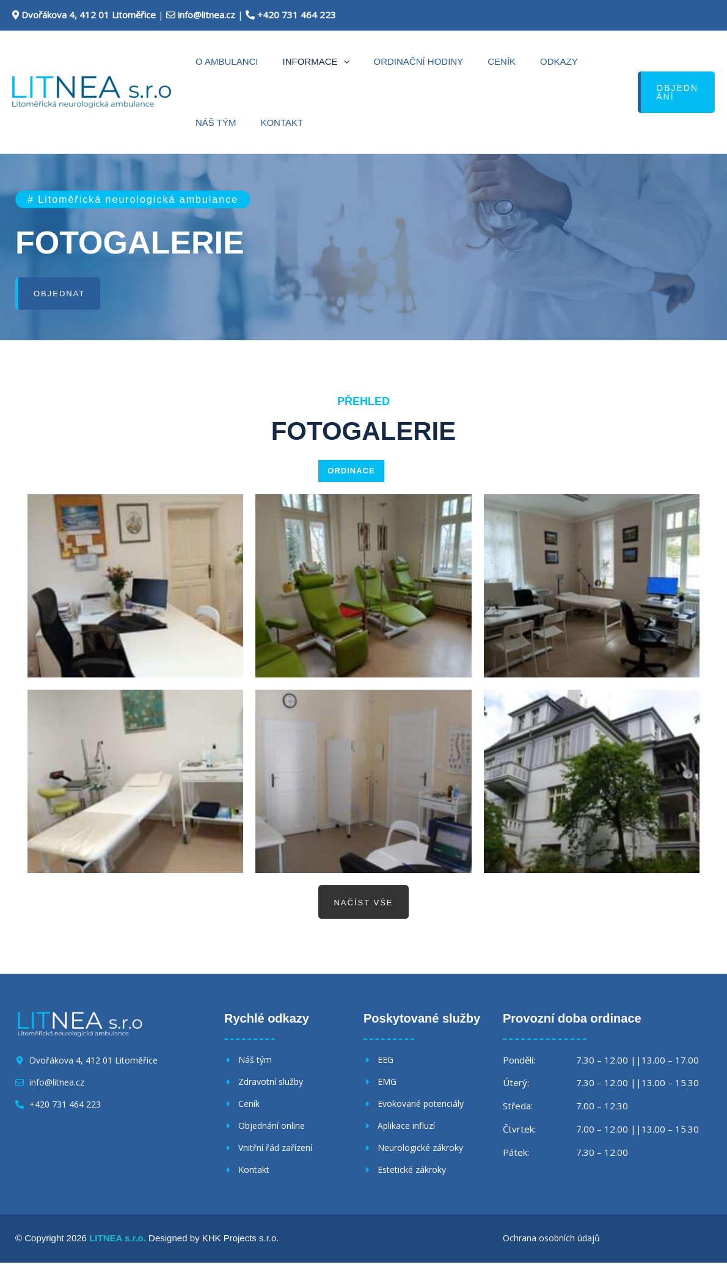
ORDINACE (350, 471)
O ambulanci (220, 61)
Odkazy (504, 61)
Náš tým (555, 61)
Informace (298, 61)
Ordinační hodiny (388, 61)
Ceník (459, 61)
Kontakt (210, 122)
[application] (325, 61)
